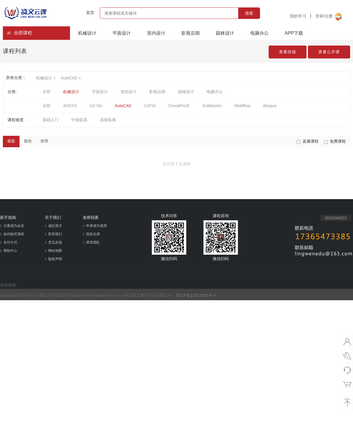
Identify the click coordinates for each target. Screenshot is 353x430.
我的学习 (298, 16)
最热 (28, 141)
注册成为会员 (13, 226)
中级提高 (79, 119)
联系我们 (55, 234)
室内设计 (156, 33)
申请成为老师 (96, 226)
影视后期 (190, 33)
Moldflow (242, 105)
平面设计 (122, 33)
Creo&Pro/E (179, 105)
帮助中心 (10, 251)
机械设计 (87, 33)
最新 (11, 141)
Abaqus (269, 105)
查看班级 (287, 52)
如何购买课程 (13, 234)
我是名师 (93, 234)
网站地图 (55, 251)
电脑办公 (259, 33)
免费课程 (335, 141)
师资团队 (93, 242)
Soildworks (212, 105)
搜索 (249, 13)
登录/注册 (329, 16)
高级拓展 (108, 119)
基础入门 (50, 119)
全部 (46, 91)
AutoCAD (71, 78)
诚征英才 (55, 226)
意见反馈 (55, 242)
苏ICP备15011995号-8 (196, 295)
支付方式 (10, 242)
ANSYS (70, 105)
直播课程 (308, 141)
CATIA (150, 105)
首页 (90, 12)
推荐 (44, 141)
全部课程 (19, 32)
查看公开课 (329, 52)
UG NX (95, 105)
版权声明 (55, 259)
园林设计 (225, 33)
